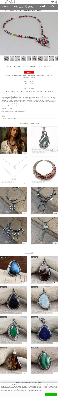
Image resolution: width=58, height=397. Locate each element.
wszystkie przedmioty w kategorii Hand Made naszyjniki (29, 382)
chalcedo (13, 91)
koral (30, 91)
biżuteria (25, 88)
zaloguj (56, 3)
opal (22, 91)
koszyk (52, 3)
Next (55, 32)
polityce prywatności (37, 390)
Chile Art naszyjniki (29, 253)
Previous (2, 32)
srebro (26, 91)
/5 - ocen (28, 83)
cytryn (18, 91)
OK (51, 394)
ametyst (7, 91)
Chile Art (24, 75)
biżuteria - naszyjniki (35, 123)
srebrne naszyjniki (48, 91)
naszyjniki (31, 88)
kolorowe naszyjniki (38, 91)
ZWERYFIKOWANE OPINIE (9, 118)
